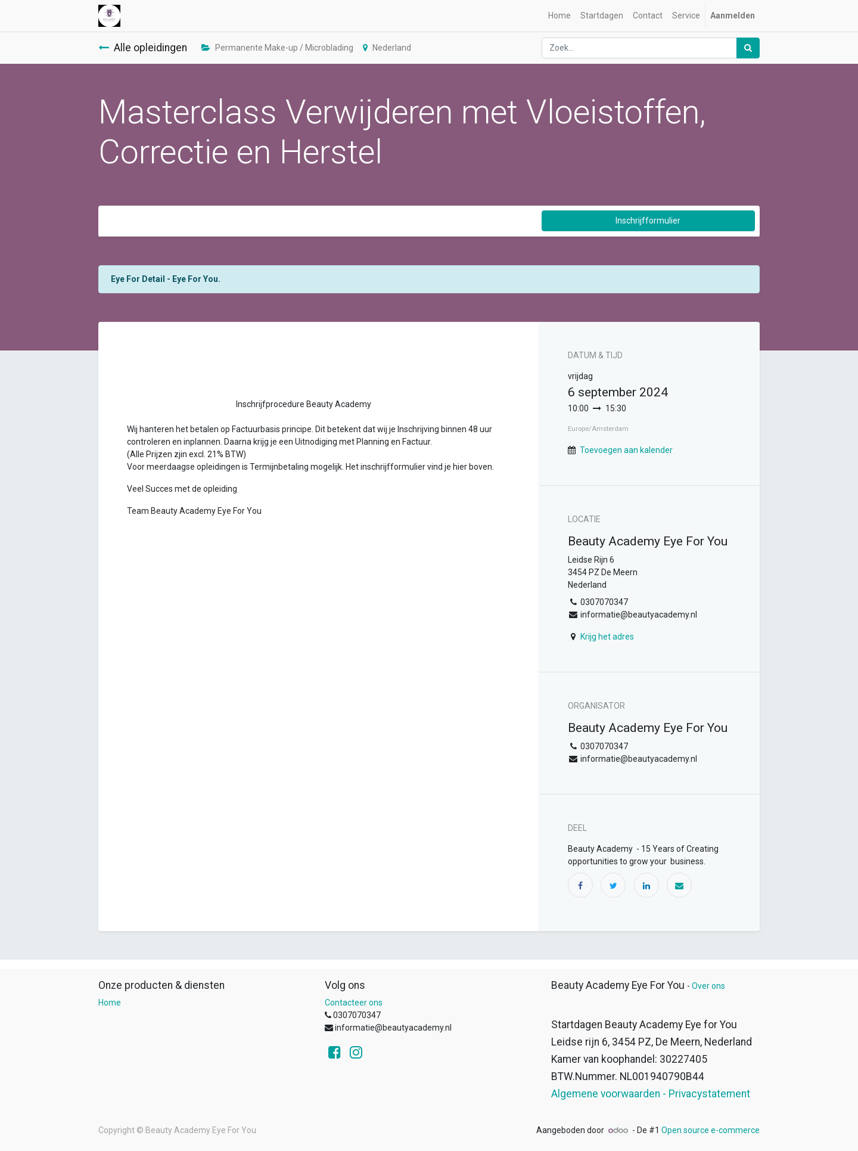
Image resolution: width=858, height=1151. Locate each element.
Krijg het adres (607, 636)
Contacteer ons (354, 1002)
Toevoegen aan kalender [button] (626, 450)
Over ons (708, 986)
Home (109, 1002)
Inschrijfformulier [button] (647, 220)
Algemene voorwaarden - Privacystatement (650, 1094)
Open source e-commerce (710, 1130)
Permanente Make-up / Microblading (277, 47)
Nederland (387, 47)
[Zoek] (748, 48)
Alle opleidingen (142, 48)
